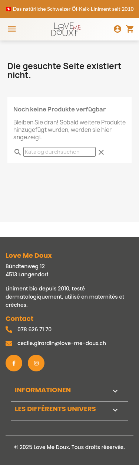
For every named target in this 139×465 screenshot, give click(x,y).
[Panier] (130, 29)
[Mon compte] (117, 29)
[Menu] (11, 29)
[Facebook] (14, 363)
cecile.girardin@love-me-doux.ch (61, 343)
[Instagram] (36, 363)
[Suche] (59, 152)
